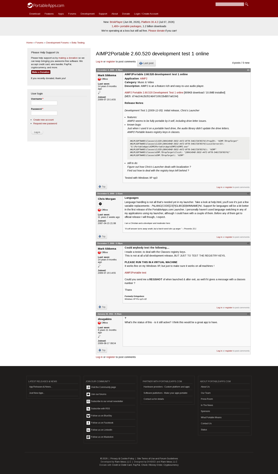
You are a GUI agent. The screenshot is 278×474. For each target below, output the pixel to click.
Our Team (206, 393)
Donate (126, 13)
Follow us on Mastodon (100, 437)
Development (87, 13)
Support (103, 13)
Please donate (156, 30)
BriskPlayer (116, 22)
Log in (99, 61)
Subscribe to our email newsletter (105, 401)
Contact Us (206, 423)
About (115, 13)
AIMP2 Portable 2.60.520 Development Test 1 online (154, 92)
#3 (248, 243)
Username (37, 99)
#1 (248, 70)
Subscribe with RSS (98, 409)
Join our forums (96, 394)
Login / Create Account (146, 13)
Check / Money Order (151, 465)
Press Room (207, 399)
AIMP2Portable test (135, 272)
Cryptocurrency (171, 465)
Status (204, 429)
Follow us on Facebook (100, 423)
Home (29, 42)
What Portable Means (211, 417)
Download (34, 13)
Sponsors (205, 411)
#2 (248, 194)
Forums (72, 13)
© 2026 (104, 458)
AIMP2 (143, 78)
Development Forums (57, 42)
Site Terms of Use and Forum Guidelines (157, 458)
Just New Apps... (37, 393)
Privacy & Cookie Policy (122, 458)
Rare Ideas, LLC (123, 462)
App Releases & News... (40, 387)
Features (49, 13)
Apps (61, 13)
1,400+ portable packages (126, 26)
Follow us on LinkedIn (99, 430)
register (110, 61)
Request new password (45, 123)
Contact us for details (154, 399)
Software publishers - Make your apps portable (165, 393)
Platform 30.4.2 (149, 22)
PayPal (136, 465)
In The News (207, 405)
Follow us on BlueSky (99, 416)
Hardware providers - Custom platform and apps (167, 387)
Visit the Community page (101, 387)
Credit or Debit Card (122, 465)
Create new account (43, 119)
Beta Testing (78, 42)
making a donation (68, 58)
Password (37, 109)
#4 (248, 314)
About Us (205, 387)
